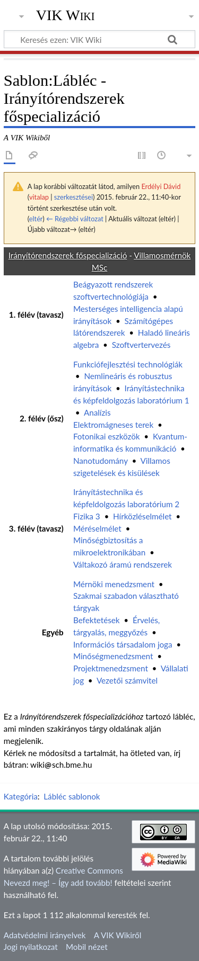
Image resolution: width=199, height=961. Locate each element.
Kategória (21, 796)
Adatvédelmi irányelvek (45, 935)
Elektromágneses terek (113, 424)
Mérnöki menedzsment (113, 584)
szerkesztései (73, 197)
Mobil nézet (87, 946)
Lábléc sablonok (72, 796)
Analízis (97, 412)
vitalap (39, 197)
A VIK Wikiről (117, 935)
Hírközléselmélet (142, 516)
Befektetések (96, 620)
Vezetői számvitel (127, 680)
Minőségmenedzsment (113, 656)
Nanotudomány (100, 460)
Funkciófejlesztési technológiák (128, 364)
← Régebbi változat (74, 218)
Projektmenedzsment (110, 668)
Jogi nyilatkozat (31, 946)
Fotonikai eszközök (106, 436)
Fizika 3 (86, 516)
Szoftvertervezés (141, 344)
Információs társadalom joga (122, 644)
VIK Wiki (65, 15)
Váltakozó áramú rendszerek (122, 564)
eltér (35, 218)
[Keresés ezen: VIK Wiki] (99, 39)
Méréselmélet (97, 528)
